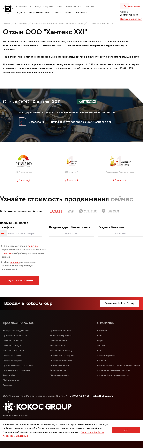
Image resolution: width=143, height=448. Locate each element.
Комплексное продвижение (16, 370)
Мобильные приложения (62, 360)
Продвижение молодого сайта (18, 365)
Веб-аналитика (57, 345)
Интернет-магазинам (13, 350)
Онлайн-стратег (131, 19)
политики (33, 246)
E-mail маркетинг (58, 370)
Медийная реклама (59, 375)
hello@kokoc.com (102, 396)
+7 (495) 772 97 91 (129, 15)
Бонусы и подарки (44, 6)
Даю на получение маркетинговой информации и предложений (18, 266)
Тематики (81, 12)
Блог (59, 6)
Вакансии (101, 360)
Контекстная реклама (61, 335)
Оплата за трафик (12, 355)
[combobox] (3, 233)
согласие (6, 253)
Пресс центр (73, 6)
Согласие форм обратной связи (113, 375)
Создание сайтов (58, 340)
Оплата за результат (13, 360)
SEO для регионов (12, 380)
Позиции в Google (12, 345)
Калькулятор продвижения (16, 330)
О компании (23, 6)
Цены (68, 12)
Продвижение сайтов (40, 12)
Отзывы (101, 345)
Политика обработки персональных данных (118, 365)
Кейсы (58, 12)
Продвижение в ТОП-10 (15, 335)
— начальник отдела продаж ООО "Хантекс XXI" (70, 122)
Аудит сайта (9, 375)
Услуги (20, 12)
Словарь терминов (106, 355)
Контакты (90, 6)
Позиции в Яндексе (12, 340)
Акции (100, 340)
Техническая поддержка (62, 355)
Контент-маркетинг (59, 365)
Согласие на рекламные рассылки (113, 370)
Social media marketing (61, 350)
